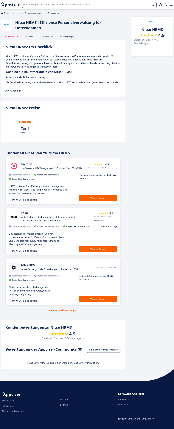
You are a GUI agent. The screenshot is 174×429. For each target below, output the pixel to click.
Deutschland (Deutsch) (141, 418)
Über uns (64, 399)
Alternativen (46, 36)
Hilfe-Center (123, 404)
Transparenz (8, 405)
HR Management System (37, 13)
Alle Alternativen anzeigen (63, 310)
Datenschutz (8, 400)
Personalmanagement (15, 13)
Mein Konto (123, 399)
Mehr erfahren (98, 198)
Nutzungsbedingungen (13, 411)
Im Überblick (11, 36)
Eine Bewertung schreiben (103, 349)
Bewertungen (67, 36)
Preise (29, 36)
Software (64, 404)
